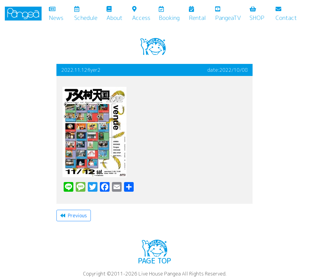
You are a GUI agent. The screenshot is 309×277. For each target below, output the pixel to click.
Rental (197, 14)
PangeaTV (228, 14)
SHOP (257, 14)
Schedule (85, 14)
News (60, 14)
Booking (169, 14)
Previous (73, 215)
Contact (286, 14)
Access (141, 14)
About (115, 14)
